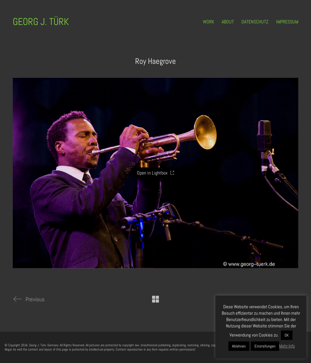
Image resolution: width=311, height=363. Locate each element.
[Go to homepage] (41, 21)
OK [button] (287, 335)
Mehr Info (287, 346)
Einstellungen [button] (265, 346)
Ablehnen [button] (239, 346)
